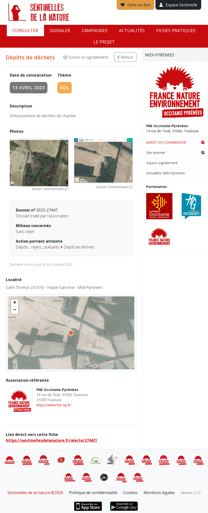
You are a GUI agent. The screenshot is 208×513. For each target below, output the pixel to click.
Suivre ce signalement (85, 57)
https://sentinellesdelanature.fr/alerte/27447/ (51, 440)
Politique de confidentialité (93, 492)
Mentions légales (159, 492)
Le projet (104, 42)
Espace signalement (162, 162)
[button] (14, 303)
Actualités (132, 30)
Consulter (25, 30)
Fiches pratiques (176, 30)
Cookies (130, 492)
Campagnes (94, 30)
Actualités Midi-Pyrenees (165, 173)
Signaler (60, 30)
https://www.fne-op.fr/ (53, 405)
